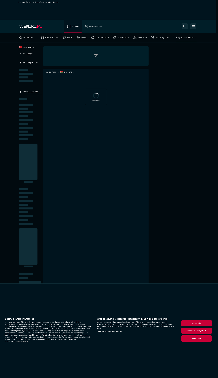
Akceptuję (196, 323)
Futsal (52, 72)
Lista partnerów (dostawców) (109, 331)
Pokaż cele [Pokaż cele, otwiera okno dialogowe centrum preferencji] (196, 338)
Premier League (26, 54)
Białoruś (69, 72)
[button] (185, 26)
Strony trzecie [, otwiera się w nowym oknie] (22, 341)
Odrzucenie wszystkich (197, 331)
